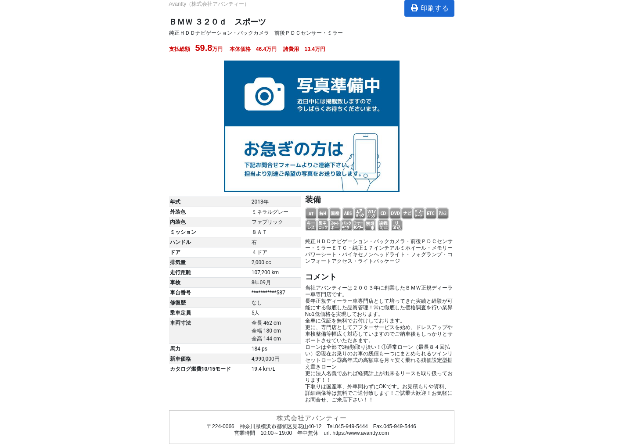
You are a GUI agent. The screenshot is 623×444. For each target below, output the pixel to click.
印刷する (429, 8)
